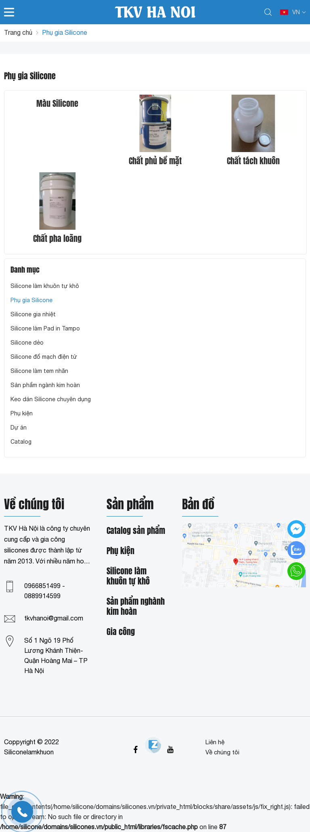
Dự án (18, 427)
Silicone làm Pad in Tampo (45, 328)
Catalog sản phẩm (136, 531)
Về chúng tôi (222, 752)
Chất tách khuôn (253, 161)
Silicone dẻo (27, 342)
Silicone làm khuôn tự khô (44, 286)
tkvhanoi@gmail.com (53, 618)
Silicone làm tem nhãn (39, 371)
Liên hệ (214, 742)
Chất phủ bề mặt (155, 161)
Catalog (20, 441)
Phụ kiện (21, 413)
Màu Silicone (57, 103)
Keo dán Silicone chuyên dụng (50, 399)
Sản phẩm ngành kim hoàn (45, 385)
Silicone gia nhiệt (33, 314)
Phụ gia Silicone (31, 300)
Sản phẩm (130, 505)
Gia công (121, 632)
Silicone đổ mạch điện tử (43, 357)
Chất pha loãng (57, 239)
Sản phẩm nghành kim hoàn (136, 607)
